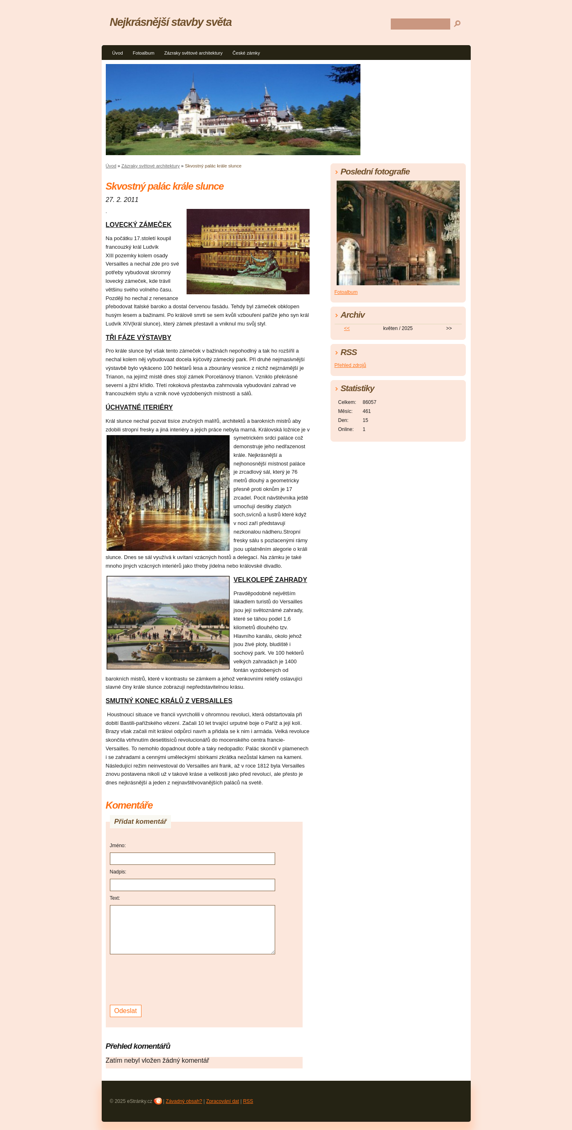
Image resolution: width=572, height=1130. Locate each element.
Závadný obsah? (184, 1101)
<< (347, 328)
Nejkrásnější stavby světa (171, 22)
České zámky (246, 52)
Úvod (117, 52)
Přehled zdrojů (350, 365)
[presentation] (172, 979)
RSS (248, 1101)
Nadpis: (118, 872)
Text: (115, 898)
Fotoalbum (144, 52)
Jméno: (118, 845)
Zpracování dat (222, 1101)
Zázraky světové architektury (193, 52)
